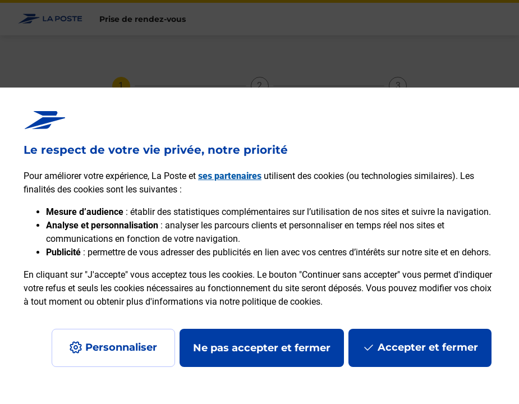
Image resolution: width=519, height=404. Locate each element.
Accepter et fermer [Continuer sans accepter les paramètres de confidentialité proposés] (428, 347)
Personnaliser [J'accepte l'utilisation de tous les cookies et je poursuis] (121, 347)
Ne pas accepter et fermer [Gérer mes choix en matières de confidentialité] (261, 348)
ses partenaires (229, 176)
